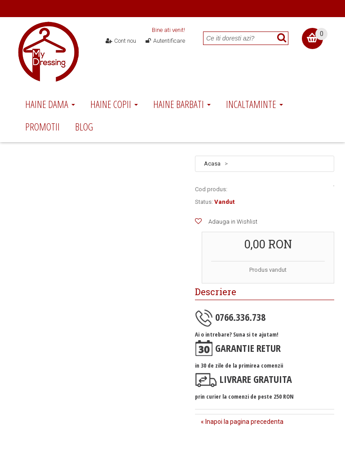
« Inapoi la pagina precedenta (242, 421)
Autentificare (164, 40)
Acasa (212, 163)
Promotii (42, 126)
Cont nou (121, 40)
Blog (84, 126)
